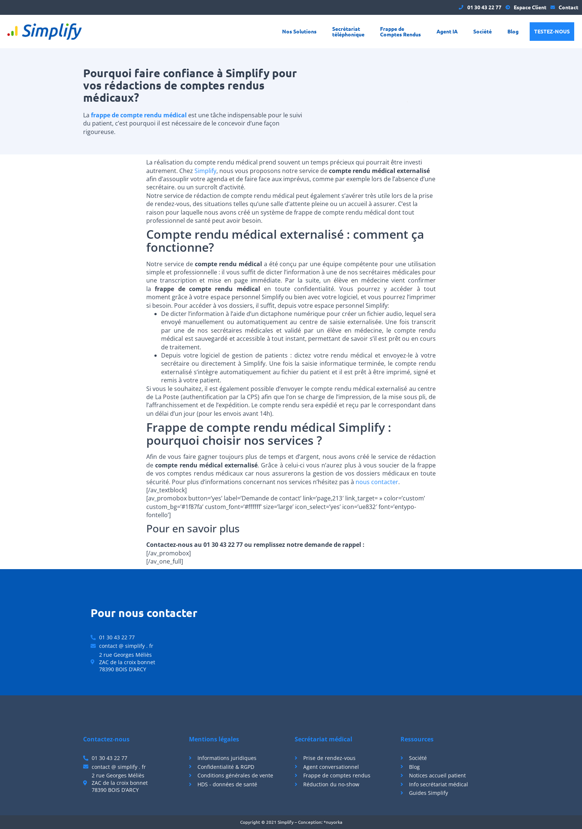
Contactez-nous (106, 739)
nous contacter (377, 482)
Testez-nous (552, 31)
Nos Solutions (299, 31)
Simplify (205, 171)
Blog (513, 31)
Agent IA (447, 31)
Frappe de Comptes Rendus (400, 31)
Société (482, 31)
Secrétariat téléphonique (348, 31)
